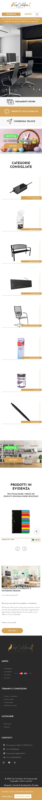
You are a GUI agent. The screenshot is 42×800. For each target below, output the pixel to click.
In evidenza (8, 672)
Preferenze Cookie (10, 705)
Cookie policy (8, 702)
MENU (28, 14)
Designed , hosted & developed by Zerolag (21, 785)
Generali (7, 727)
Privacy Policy (9, 699)
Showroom (7, 724)
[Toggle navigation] (37, 14)
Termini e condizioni (10, 696)
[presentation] (3, 91)
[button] (6, 89)
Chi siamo (7, 675)
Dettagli (13, 146)
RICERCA (11, 14)
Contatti (7, 678)
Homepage (8, 668)
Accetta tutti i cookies (22, 796)
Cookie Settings (7, 796)
